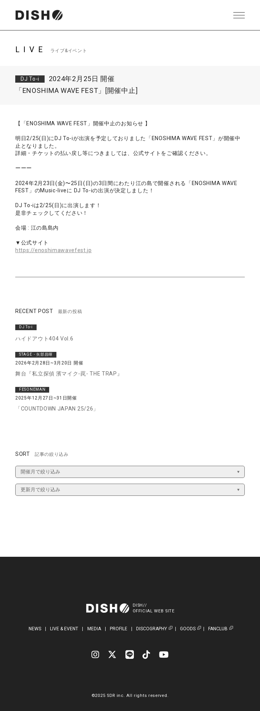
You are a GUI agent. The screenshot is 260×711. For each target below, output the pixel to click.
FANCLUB (218, 629)
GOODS (188, 629)
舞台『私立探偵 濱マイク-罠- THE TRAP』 (69, 374)
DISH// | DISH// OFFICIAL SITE (39, 15)
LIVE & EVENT (64, 628)
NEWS (35, 628)
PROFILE (118, 628)
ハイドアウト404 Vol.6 (44, 339)
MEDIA (94, 628)
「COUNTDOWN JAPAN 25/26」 (57, 409)
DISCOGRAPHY (151, 629)
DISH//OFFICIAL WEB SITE (154, 608)
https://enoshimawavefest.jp (53, 250)
